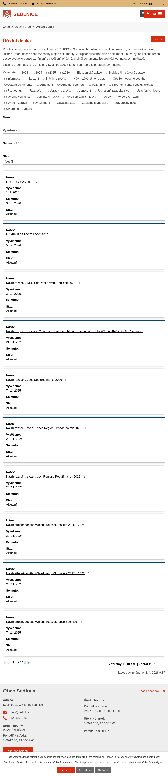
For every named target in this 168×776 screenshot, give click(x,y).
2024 (38, 74)
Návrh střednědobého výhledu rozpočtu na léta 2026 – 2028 (48, 527)
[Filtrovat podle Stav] (84, 164)
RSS (157, 40)
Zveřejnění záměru (19, 110)
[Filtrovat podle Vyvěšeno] (84, 138)
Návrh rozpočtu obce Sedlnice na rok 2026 (37, 381)
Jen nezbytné (85, 770)
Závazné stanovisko (95, 104)
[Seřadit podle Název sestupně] (16, 120)
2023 (25, 74)
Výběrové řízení (128, 98)
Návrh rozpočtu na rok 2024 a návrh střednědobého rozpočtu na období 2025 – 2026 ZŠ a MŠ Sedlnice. (77, 333)
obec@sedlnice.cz (21, 714)
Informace (14, 80)
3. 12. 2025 (13, 295)
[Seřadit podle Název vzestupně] (16, 118)
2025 (52, 74)
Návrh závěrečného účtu (89, 80)
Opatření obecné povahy (129, 80)
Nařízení (33, 80)
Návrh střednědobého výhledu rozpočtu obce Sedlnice (44, 623)
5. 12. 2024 (13, 247)
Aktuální (11, 216)
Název (8, 119)
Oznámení (46, 86)
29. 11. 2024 (14, 441)
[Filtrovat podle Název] (84, 125)
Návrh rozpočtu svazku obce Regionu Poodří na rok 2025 (46, 430)
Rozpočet (36, 92)
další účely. (154, 756)
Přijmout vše (65, 770)
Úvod (6, 28)
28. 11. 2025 (14, 489)
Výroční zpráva (17, 104)
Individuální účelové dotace (127, 74)
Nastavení (104, 770)
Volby (107, 98)
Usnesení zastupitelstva (113, 92)
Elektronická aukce (89, 74)
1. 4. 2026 (12, 194)
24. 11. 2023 (14, 344)
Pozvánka (98, 86)
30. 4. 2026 (13, 205)
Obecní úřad (23, 28)
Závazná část (66, 104)
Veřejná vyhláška (18, 98)
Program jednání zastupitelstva (132, 86)
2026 (66, 74)
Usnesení (84, 92)
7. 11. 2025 (13, 392)
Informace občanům (22, 183)
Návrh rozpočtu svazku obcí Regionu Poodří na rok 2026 (46, 478)
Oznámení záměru (72, 86)
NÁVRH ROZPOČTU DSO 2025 (30, 236)
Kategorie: (9, 74)
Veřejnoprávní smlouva (81, 98)
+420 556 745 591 (21, 720)
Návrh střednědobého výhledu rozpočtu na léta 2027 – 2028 (48, 575)
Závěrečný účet (126, 104)
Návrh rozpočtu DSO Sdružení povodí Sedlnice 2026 (43, 285)
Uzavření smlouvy (148, 92)
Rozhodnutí (14, 92)
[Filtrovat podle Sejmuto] (84, 151)
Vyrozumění (42, 104)
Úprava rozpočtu (60, 92)
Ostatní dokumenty (19, 86)
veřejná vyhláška (48, 98)
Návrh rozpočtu (56, 80)
